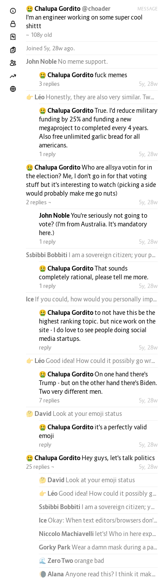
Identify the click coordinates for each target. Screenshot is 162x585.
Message (147, 8)
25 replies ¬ (40, 466)
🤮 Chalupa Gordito (54, 8)
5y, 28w (148, 83)
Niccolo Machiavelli (67, 533)
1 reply (47, 153)
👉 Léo (36, 97)
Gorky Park (55, 547)
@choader (96, 8)
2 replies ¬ (38, 202)
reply (45, 347)
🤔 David (39, 413)
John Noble (42, 61)
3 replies (49, 83)
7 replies (49, 400)
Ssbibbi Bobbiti (47, 254)
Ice (30, 299)
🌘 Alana (52, 574)
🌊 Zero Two (56, 560)
